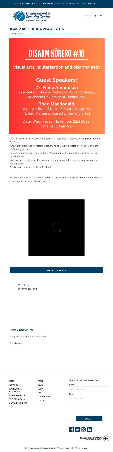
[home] (31, 15)
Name (71, 384)
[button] (101, 16)
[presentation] (89, 407)
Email (71, 394)
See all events (16, 343)
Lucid (86, 448)
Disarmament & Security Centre (43, 448)
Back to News (56, 270)
